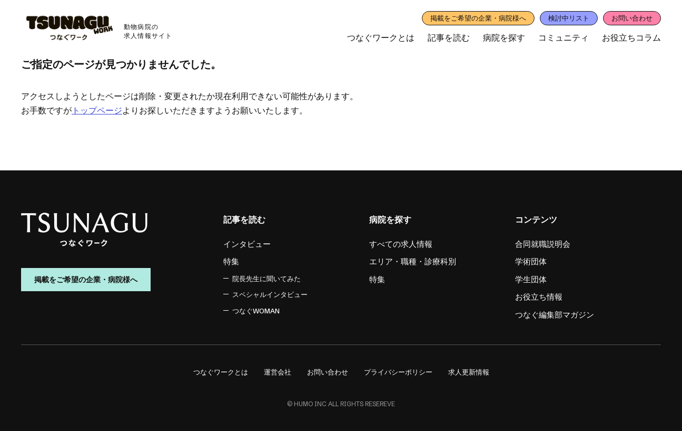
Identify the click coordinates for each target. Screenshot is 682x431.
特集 (231, 261)
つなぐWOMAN (256, 311)
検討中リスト (568, 18)
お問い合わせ (632, 18)
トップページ (97, 110)
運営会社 (277, 372)
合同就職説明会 (542, 244)
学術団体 (531, 261)
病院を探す (504, 37)
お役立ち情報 (538, 297)
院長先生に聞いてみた (266, 278)
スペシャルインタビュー (270, 294)
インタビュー (247, 244)
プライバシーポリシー (398, 372)
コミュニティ (563, 37)
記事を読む (449, 37)
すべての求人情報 (400, 244)
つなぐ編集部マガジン (554, 315)
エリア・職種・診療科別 (412, 261)
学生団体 (531, 279)
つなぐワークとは (380, 37)
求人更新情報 (468, 372)
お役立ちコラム (631, 37)
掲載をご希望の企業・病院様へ (478, 18)
